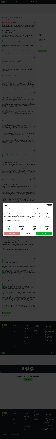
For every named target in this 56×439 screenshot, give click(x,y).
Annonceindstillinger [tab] (34, 208)
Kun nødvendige (12, 233)
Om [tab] (46, 208)
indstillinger (49, 217)
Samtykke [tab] (9, 208)
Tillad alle (44, 233)
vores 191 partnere (10, 213)
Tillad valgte (28, 233)
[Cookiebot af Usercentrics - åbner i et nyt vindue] (47, 205)
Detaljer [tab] (21, 208)
